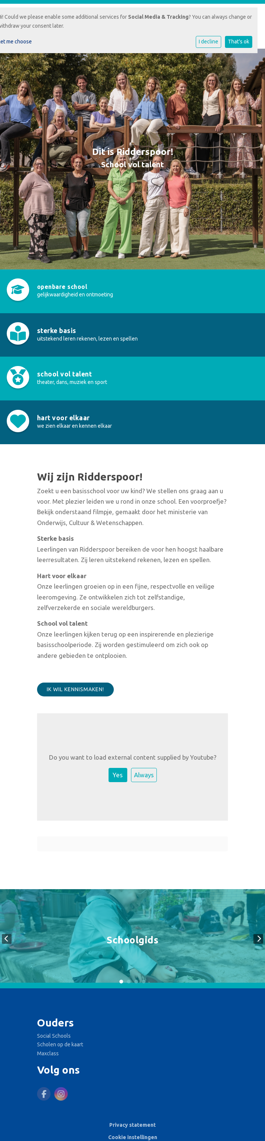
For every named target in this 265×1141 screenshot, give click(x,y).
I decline (208, 42)
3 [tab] (136, 981)
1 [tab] (121, 981)
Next (258, 939)
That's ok (238, 42)
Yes (118, 774)
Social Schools (54, 1036)
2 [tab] (129, 981)
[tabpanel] (132, 938)
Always (144, 774)
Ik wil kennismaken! (75, 689)
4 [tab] (144, 981)
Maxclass (48, 1053)
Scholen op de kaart (60, 1044)
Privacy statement (132, 1125)
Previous (7, 939)
